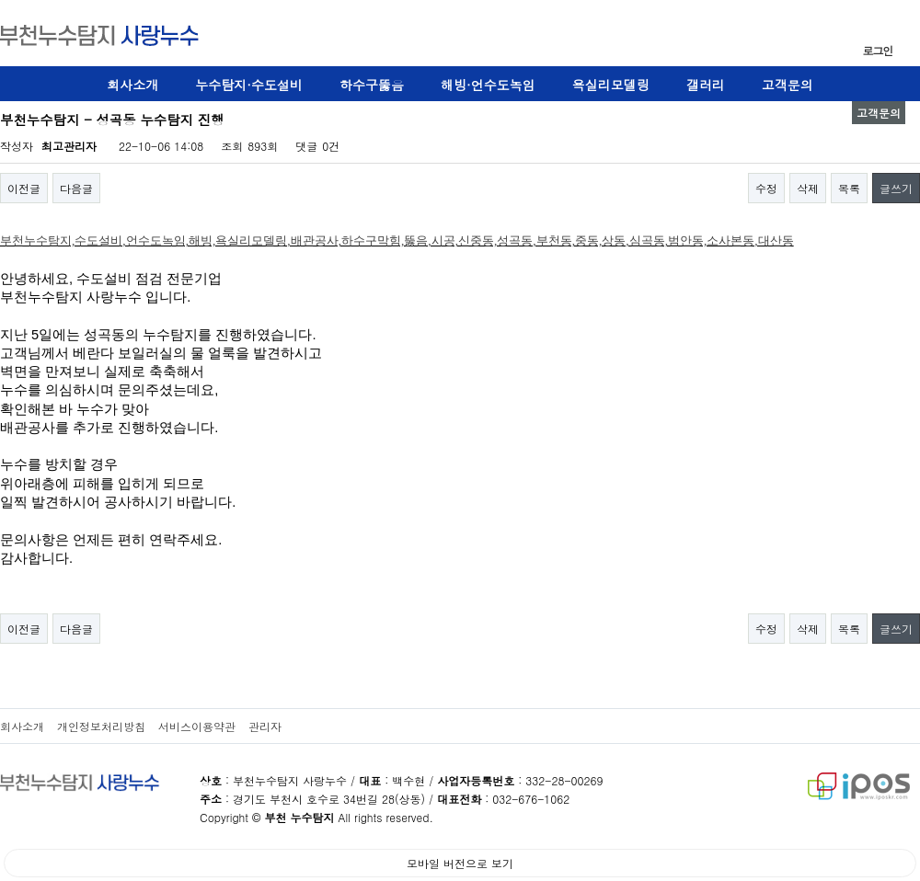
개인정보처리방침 (101, 726)
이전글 (23, 188)
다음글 (76, 188)
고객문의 (787, 84)
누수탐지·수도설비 (249, 84)
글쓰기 (896, 188)
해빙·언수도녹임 (488, 84)
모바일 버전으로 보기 (460, 863)
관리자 (265, 726)
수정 (766, 188)
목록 (849, 188)
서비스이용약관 (197, 726)
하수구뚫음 (371, 84)
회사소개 (132, 84)
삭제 (808, 188)
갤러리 (705, 84)
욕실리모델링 (611, 84)
